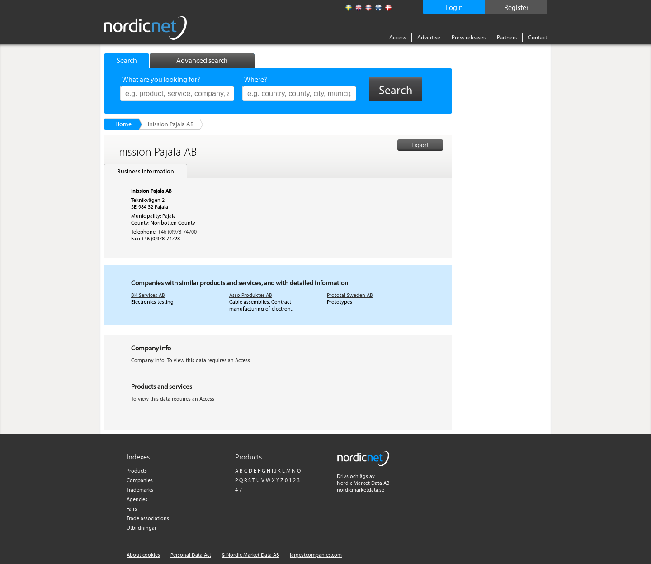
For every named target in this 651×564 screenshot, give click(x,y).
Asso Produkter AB (250, 295)
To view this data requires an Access (172, 398)
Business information (145, 171)
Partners (507, 37)
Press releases (469, 37)
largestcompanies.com (316, 554)
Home (123, 124)
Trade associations (148, 518)
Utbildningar (141, 527)
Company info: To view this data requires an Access (190, 360)
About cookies (143, 554)
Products (137, 470)
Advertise (428, 37)
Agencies (137, 499)
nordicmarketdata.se (360, 489)
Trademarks (140, 489)
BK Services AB (148, 295)
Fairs (132, 508)
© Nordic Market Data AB (250, 554)
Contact (537, 37)
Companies (140, 480)
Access (397, 37)
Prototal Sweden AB (350, 295)
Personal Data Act (190, 554)
